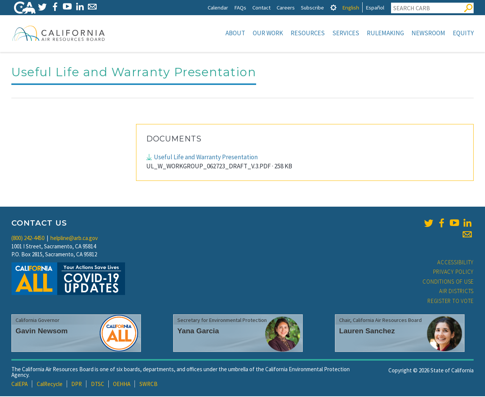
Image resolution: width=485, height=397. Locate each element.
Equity (463, 33)
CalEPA (19, 384)
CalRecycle (50, 384)
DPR (76, 384)
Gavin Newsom (42, 332)
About (235, 33)
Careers (286, 7)
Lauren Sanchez (367, 332)
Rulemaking (385, 33)
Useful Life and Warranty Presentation (206, 158)
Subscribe (312, 7)
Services (345, 33)
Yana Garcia (198, 332)
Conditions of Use (448, 282)
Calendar (218, 7)
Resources (308, 33)
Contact (261, 7)
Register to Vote (450, 301)
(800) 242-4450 (27, 238)
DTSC (97, 384)
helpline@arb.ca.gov (74, 238)
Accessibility (455, 263)
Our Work (268, 33)
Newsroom (428, 33)
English (350, 7)
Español (375, 7)
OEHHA (121, 384)
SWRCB (148, 384)
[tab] (333, 7)
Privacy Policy (453, 272)
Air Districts (456, 291)
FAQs (240, 7)
